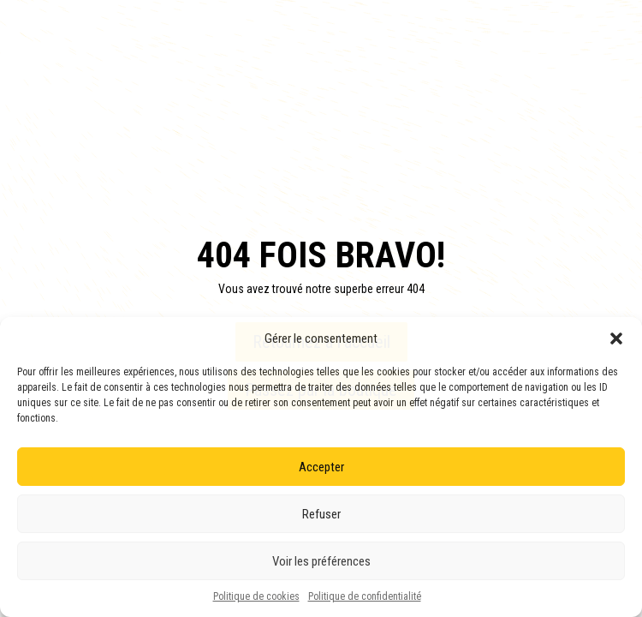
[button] (616, 338)
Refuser (321, 514)
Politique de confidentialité (364, 596)
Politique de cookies (256, 596)
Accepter (321, 467)
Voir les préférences (321, 561)
